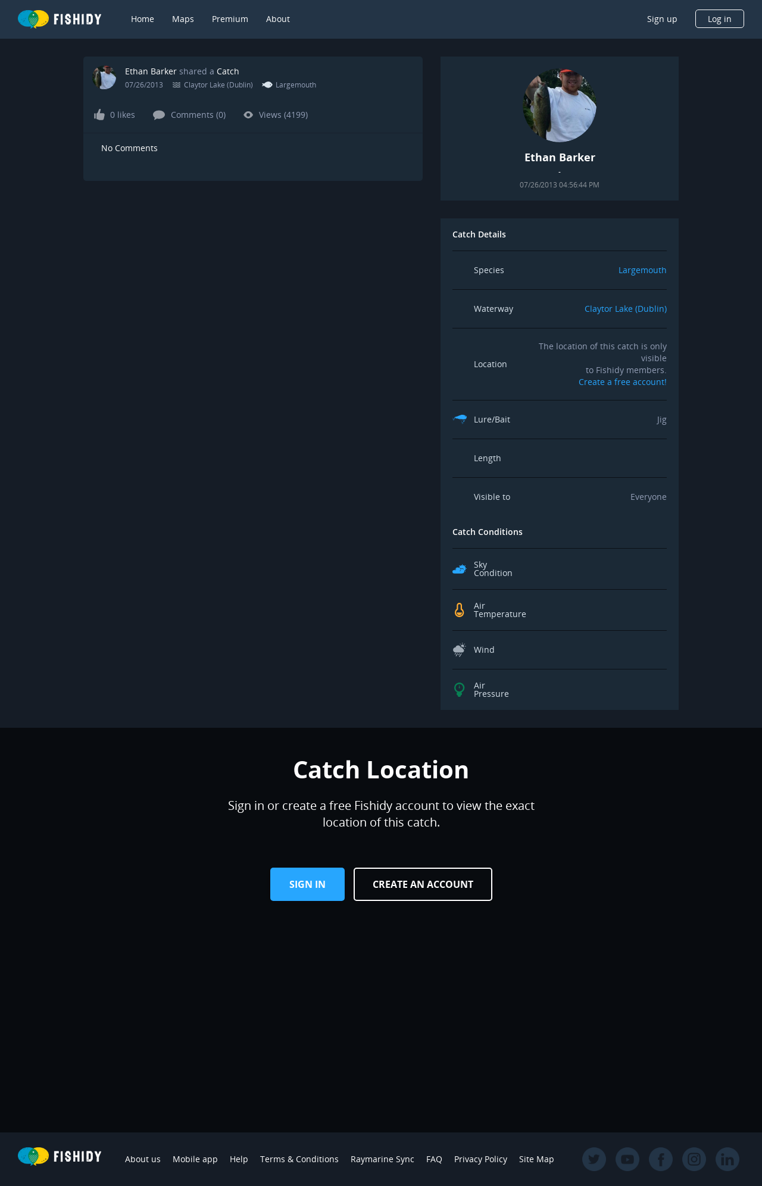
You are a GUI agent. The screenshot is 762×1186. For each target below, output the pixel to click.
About (278, 18)
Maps (183, 18)
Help (239, 1159)
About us (143, 1159)
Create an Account (423, 884)
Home (142, 18)
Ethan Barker (151, 71)
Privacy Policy (480, 1159)
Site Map (536, 1159)
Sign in (307, 884)
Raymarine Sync (382, 1159)
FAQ (434, 1159)
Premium (230, 18)
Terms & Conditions (299, 1159)
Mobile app (195, 1159)
